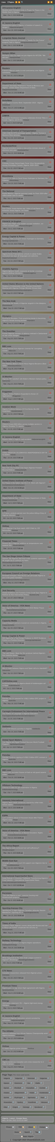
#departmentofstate (9, 90)
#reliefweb (6, 105)
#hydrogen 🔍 (19, 1097)
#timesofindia (7, 930)
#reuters (14, 72)
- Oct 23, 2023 (13, 183)
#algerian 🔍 (20, 1078)
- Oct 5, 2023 (13, 276)
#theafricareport (8, 850)
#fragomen (17, 396)
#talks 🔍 (38, 1083)
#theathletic (20, 1035)
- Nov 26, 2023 (13, 30)
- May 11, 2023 (13, 643)
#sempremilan (15, 57)
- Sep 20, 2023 (13, 308)
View (49, 14)
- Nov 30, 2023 (13, 138)
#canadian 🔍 (31, 1088)
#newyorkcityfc (21, 470)
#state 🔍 (33, 1093)
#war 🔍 (44, 1097)
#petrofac (12, 700)
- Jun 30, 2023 (13, 518)
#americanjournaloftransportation (33, 135)
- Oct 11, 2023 (13, 213)
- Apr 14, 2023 (13, 747)
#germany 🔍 (33, 1097)
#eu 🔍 (30, 1083)
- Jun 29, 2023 (13, 868)
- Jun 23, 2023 (13, 533)
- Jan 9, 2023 (13, 808)
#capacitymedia (8, 625)
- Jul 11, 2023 (13, 473)
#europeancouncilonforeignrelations (16, 580)
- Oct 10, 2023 (13, 261)
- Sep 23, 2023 (13, 293)
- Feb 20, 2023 (13, 777)
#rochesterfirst (23, 150)
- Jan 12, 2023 (13, 1038)
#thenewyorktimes (14, 366)
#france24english (25, 226)
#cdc (41, 165)
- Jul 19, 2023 (13, 442)
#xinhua (15, 530)
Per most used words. (16, 1075)
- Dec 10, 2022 (13, 1051)
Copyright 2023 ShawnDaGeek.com (29, 1140)
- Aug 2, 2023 (13, 399)
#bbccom (12, 351)
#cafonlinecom (14, 685)
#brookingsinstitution (26, 960)
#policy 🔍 (21, 1102)
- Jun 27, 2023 (13, 598)
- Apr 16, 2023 (13, 673)
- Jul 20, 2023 (13, 429)
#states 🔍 (8, 1093)
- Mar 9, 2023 (13, 853)
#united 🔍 (44, 1088)
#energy (13, 1005)
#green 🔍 (7, 1088)
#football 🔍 (18, 1088)
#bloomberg (13, 180)
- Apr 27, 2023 (13, 613)
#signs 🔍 (16, 1107)
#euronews (24, 897)
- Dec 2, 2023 (13, 123)
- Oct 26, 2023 (13, 978)
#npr (17, 515)
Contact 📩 (44, 1127)
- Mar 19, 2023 (13, 732)
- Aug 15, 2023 (13, 353)
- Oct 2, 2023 (13, 229)
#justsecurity (34, 595)
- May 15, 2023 (13, 583)
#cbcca (17, 1064)
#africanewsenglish (27, 12)
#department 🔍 (21, 1093)
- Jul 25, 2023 (13, 548)
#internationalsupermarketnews (14, 882)
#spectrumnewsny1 (9, 258)
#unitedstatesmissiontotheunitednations (17, 290)
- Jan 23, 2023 (13, 915)
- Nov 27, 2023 (13, 108)
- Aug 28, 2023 (13, 369)
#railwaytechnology (9, 945)
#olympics (31, 320)
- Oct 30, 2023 (13, 244)
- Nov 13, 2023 (13, 93)
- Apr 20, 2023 (13, 628)
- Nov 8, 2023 (13, 993)
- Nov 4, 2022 (12, 963)
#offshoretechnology (10, 789)
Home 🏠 (18, 1132)
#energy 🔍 (27, 1107)
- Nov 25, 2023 (13, 75)
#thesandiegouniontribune (12, 562)
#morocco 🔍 (20, 1083)
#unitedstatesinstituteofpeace (13, 485)
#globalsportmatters (17, 744)
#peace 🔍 (8, 1083)
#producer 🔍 (40, 1107)
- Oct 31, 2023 (13, 168)
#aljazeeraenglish (16, 27)
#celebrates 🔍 (45, 1093)
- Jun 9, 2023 (12, 565)
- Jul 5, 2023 (13, 503)
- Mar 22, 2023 (13, 823)
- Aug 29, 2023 (13, 338)
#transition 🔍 (9, 1102)
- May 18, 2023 (13, 703)
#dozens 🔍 (45, 1102)
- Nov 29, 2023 (13, 488)
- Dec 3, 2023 (13, 15)
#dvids (13, 455)
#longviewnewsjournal (29, 42)
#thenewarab (7, 305)
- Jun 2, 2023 (12, 688)
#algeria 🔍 (8, 1078)
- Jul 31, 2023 (13, 414)
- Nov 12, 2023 (13, 153)
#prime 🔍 (7, 1097)
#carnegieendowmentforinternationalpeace (18, 716)
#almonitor (6, 381)
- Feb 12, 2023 (13, 838)
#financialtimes (18, 545)
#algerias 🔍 (44, 1078)
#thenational (28, 195)
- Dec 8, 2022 (13, 900)
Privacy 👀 (10, 1127)
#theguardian (25, 335)
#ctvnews (5, 975)
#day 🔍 (7, 1107)
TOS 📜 (21, 1127)
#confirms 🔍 (33, 1102)
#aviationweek (16, 411)
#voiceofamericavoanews (16, 610)
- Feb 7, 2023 (13, 792)
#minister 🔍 (32, 1078)
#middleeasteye (13, 865)
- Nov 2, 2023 (13, 198)
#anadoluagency (29, 273)
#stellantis (36, 729)
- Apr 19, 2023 (13, 658)
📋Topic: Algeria (27, 1136)
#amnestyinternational (22, 805)
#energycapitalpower (10, 241)
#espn (15, 820)
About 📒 (31, 1127)
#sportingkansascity (31, 912)
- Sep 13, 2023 (13, 323)
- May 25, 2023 (13, 1023)
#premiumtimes (8, 990)
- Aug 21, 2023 (13, 932)
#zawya (26, 120)
